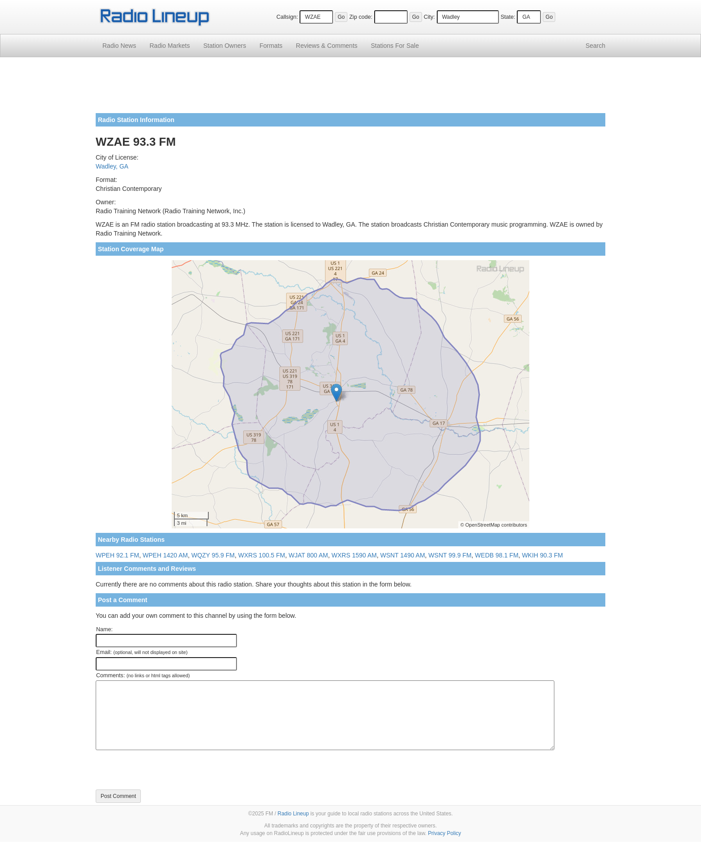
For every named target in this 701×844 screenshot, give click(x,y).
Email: (142, 652)
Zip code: (360, 17)
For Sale (395, 45)
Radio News (119, 45)
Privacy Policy (444, 833)
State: (508, 17)
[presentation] (164, 769)
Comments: (143, 675)
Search (595, 45)
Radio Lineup (293, 813)
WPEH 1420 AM (165, 555)
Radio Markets (169, 45)
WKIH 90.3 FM (542, 555)
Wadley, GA (112, 166)
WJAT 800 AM (308, 555)
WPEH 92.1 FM (117, 555)
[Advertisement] (350, 88)
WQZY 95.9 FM (213, 555)
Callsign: (287, 17)
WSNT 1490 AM (402, 555)
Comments (327, 45)
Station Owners (224, 45)
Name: (104, 629)
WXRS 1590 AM (354, 555)
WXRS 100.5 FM (261, 555)
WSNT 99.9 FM (449, 555)
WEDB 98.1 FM (496, 555)
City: (429, 17)
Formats (270, 45)
